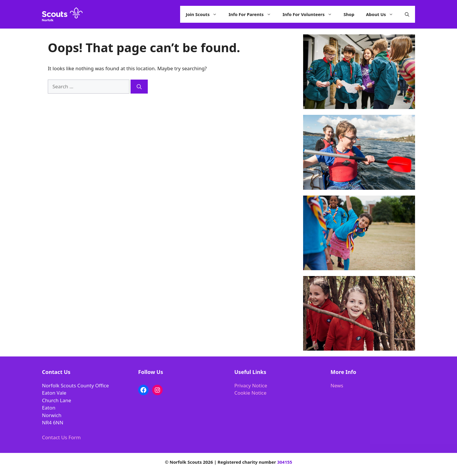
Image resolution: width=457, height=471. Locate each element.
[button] (407, 14)
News (337, 385)
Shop (349, 14)
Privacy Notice (250, 385)
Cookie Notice (250, 392)
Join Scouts (204, 14)
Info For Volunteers (310, 14)
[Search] (139, 87)
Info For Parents (252, 14)
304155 (284, 462)
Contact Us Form (61, 437)
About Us (382, 14)
